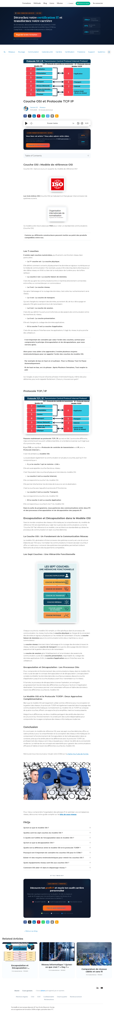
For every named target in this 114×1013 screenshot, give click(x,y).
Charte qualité (62, 997)
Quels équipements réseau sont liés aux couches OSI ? (46, 863)
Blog (45, 3)
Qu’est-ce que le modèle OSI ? (36, 828)
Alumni (16, 990)
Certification (69, 52)
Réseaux (11, 52)
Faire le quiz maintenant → (57, 908)
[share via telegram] (47, 116)
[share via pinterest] (38, 116)
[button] (4, 52)
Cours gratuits (27, 990)
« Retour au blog (30, 931)
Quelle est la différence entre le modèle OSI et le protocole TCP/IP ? (51, 848)
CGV (38, 997)
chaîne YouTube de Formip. (78, 754)
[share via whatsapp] (43, 116)
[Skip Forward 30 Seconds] (82, 123)
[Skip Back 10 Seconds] (78, 123)
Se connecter (98, 3)
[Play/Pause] (26, 123)
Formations (26, 3)
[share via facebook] (25, 116)
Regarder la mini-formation (38, 145)
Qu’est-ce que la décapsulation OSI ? (38, 843)
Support (91, 52)
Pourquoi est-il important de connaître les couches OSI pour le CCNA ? (52, 853)
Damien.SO (34, 107)
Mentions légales (22, 997)
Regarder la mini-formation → (27, 35)
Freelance (81, 52)
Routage (21, 52)
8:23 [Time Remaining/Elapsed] (86, 123)
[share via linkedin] (34, 116)
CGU (32, 997)
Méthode (37, 3)
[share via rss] (56, 116)
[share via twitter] (29, 116)
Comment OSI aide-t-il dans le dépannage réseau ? (44, 868)
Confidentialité (48, 997)
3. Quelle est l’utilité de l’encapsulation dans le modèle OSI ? (48, 838)
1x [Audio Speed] (73, 123)
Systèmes (101, 52)
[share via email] (52, 116)
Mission (60, 3)
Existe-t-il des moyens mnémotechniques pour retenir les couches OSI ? (53, 858)
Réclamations (49, 999)
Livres (52, 3)
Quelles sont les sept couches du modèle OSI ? (43, 833)
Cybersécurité (47, 52)
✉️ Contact (70, 3)
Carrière (59, 52)
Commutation (33, 52)
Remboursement (76, 997)
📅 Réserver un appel (83, 3)
